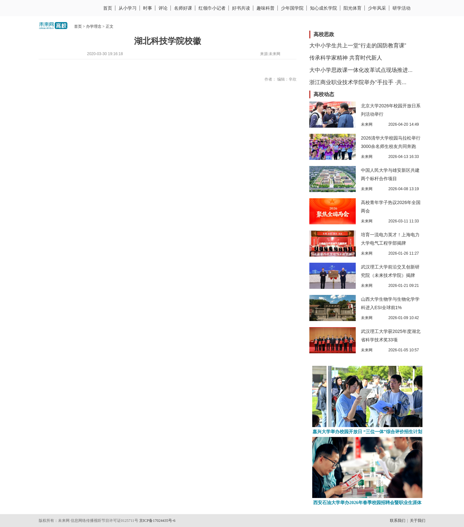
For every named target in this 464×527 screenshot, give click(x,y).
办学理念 (94, 26)
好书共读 (241, 8)
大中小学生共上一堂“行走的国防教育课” (357, 46)
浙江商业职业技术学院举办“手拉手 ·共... (357, 82)
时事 (147, 8)
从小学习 (128, 8)
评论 (163, 8)
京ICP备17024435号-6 (157, 520)
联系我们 (397, 520)
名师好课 (183, 8)
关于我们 (417, 520)
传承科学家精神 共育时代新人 (345, 58)
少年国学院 (292, 8)
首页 (107, 8)
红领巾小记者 (212, 8)
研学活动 (401, 8)
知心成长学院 (323, 8)
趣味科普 (265, 8)
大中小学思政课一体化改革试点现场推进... (360, 70)
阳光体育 (352, 8)
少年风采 (377, 8)
